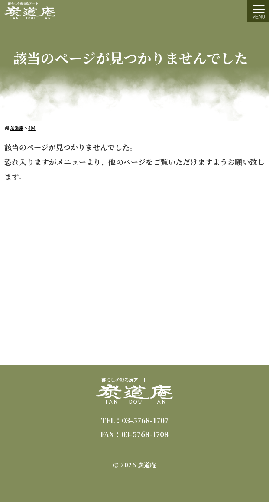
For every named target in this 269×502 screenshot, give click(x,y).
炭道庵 (147, 464)
